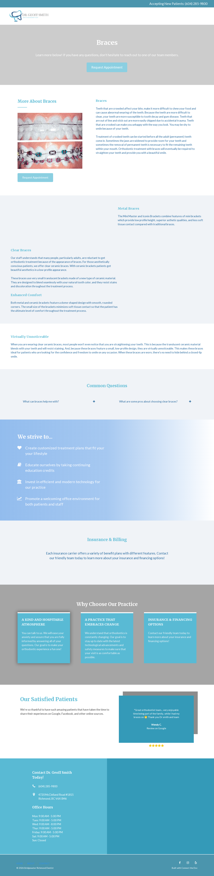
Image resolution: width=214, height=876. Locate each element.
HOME (19, 863)
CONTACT (44, 863)
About (31, 863)
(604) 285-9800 (196, 4)
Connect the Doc (189, 868)
